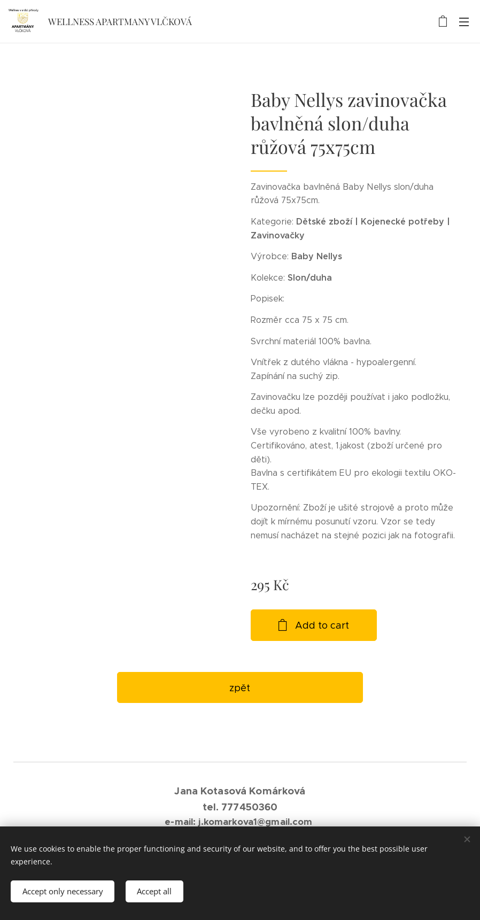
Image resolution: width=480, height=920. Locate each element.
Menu (464, 21)
